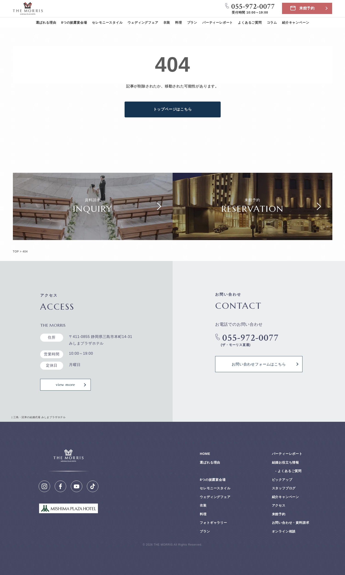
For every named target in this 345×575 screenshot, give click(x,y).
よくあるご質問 (250, 22)
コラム (272, 22)
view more (65, 384)
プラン (192, 22)
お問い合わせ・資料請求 (290, 522)
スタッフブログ (284, 488)
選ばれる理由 (46, 22)
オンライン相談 (284, 531)
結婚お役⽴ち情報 (285, 462)
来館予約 (307, 8)
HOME (205, 454)
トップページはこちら (172, 109)
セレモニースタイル (107, 22)
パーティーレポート (217, 22)
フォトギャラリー (213, 522)
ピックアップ (282, 480)
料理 (178, 22)
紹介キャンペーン (295, 22)
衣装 (166, 22)
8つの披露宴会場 (74, 22)
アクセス (278, 505)
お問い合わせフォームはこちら (259, 364)
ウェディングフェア (143, 22)
